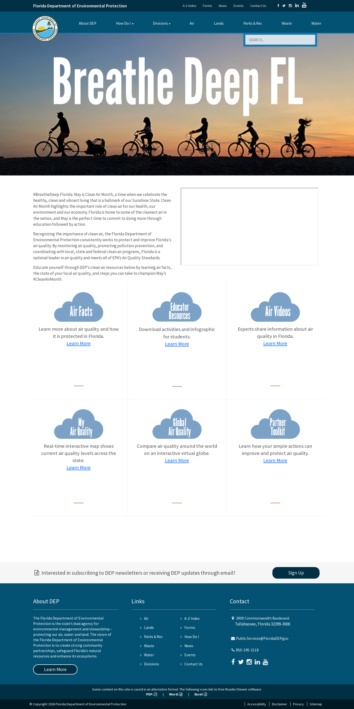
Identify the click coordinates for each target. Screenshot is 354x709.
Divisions (160, 23)
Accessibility (256, 704)
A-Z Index (189, 5)
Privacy (298, 704)
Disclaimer (279, 704)
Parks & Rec (252, 23)
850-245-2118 (247, 650)
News (223, 5)
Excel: (200, 694)
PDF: (151, 694)
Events (239, 5)
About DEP (87, 23)
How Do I (123, 23)
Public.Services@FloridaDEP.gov (262, 638)
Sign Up (296, 573)
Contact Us (258, 5)
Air (192, 23)
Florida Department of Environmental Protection (80, 6)
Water (316, 23)
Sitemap (316, 704)
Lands (219, 23)
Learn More (79, 343)
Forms (207, 5)
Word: (175, 694)
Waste (287, 23)
